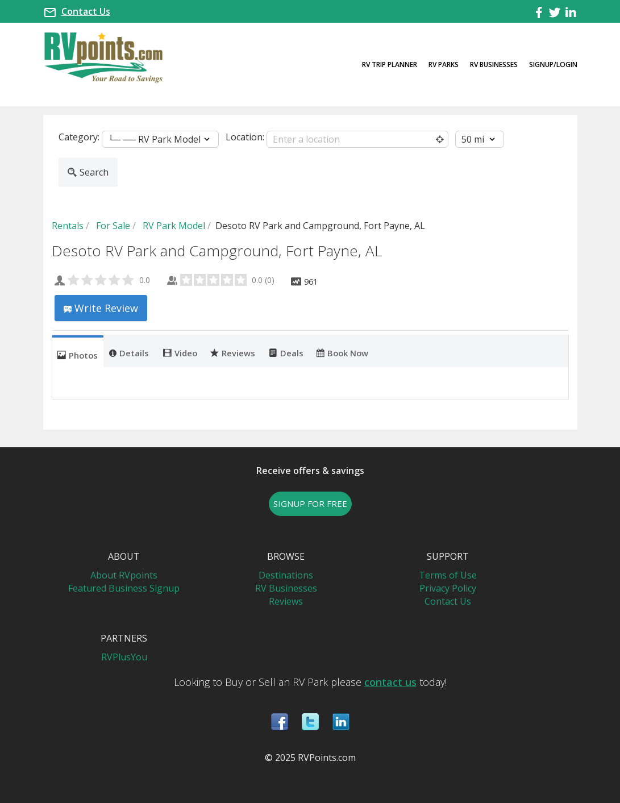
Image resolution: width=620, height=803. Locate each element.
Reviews (232, 352)
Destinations (286, 575)
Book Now (342, 352)
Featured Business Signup (124, 588)
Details (129, 352)
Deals (286, 352)
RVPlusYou (124, 657)
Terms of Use (448, 575)
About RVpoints (123, 575)
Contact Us (85, 11)
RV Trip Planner (389, 64)
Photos (77, 354)
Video (180, 352)
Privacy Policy (447, 588)
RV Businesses (494, 64)
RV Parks (443, 64)
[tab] (77, 351)
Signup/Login (553, 64)
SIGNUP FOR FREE (310, 503)
